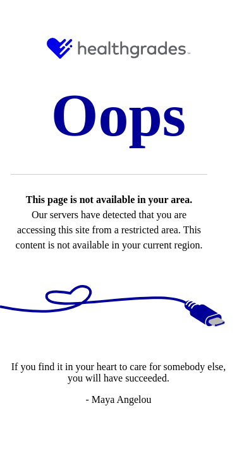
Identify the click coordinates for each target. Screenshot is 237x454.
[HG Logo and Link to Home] (118, 48)
